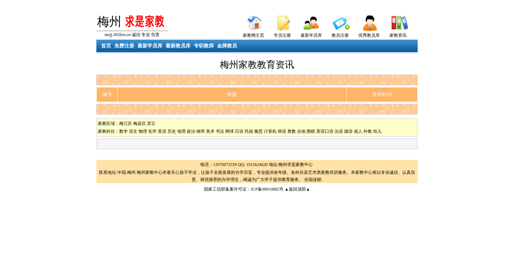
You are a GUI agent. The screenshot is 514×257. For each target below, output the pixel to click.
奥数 (291, 131)
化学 (152, 131)
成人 (358, 131)
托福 (249, 131)
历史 (171, 131)
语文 (133, 131)
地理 (181, 131)
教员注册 (340, 35)
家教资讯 (398, 35)
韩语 (282, 131)
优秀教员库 (369, 35)
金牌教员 (227, 46)
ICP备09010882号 (267, 189)
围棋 (311, 131)
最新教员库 (178, 46)
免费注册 (124, 46)
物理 (142, 131)
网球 (229, 131)
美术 (210, 131)
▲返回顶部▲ (297, 189)
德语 (348, 131)
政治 (191, 131)
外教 (367, 131)
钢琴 (200, 131)
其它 (151, 123)
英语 (162, 131)
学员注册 (282, 35)
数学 (123, 131)
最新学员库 (311, 35)
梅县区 (139, 123)
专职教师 (204, 46)
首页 (106, 46)
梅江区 (125, 123)
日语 (239, 131)
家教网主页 (253, 35)
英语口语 (324, 131)
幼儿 (377, 131)
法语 (338, 131)
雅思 (258, 131)
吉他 (301, 131)
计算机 (270, 131)
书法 (220, 131)
